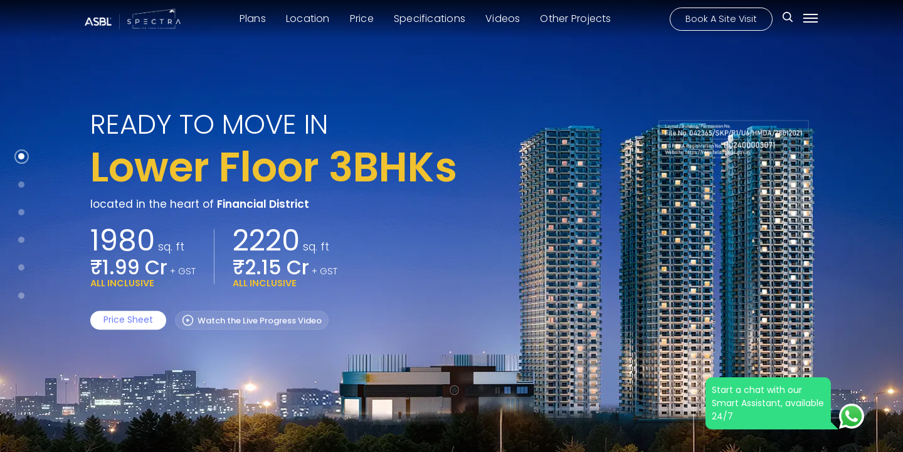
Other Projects (575, 18)
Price (362, 18)
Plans (253, 18)
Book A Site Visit (721, 18)
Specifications (429, 18)
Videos (502, 18)
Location (308, 18)
